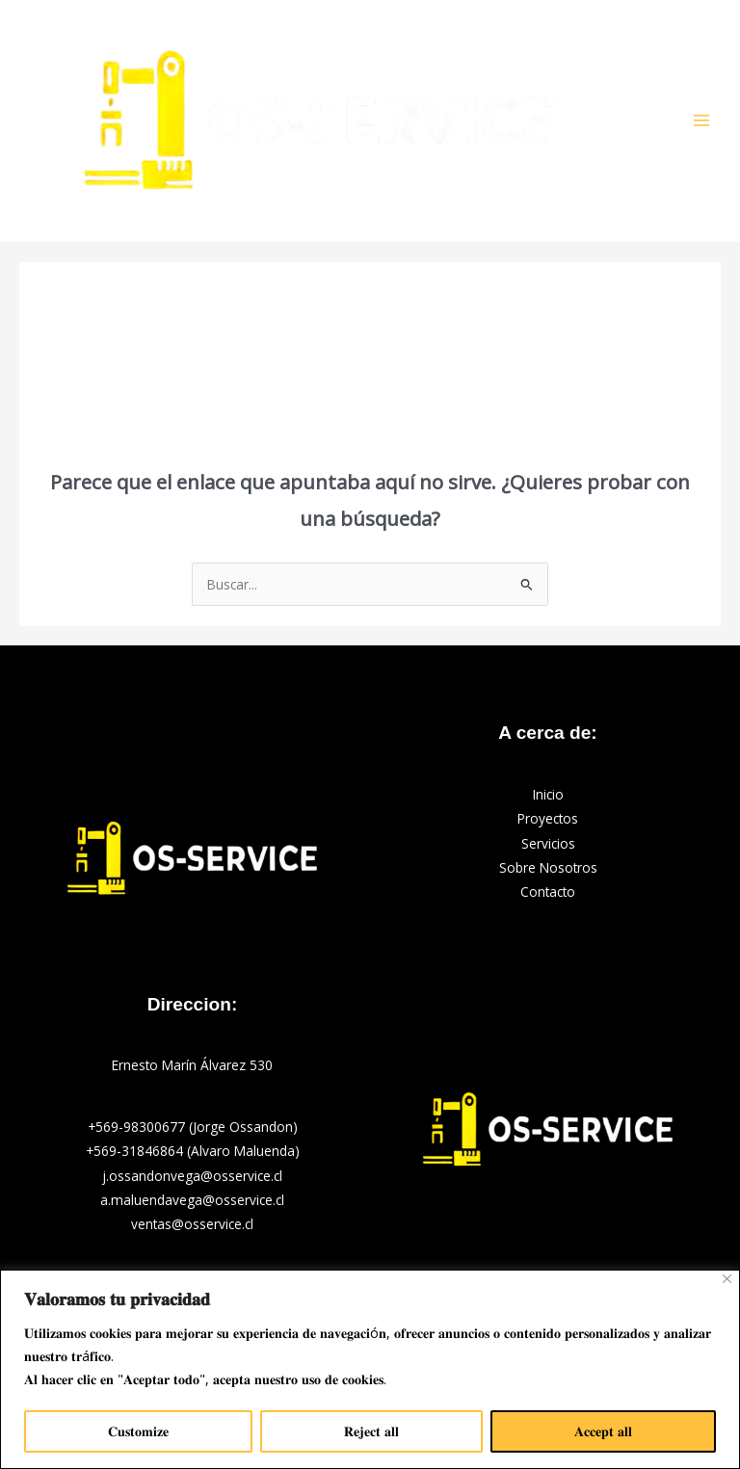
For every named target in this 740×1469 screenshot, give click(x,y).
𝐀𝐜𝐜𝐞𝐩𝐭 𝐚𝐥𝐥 (603, 1431)
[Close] (727, 1278)
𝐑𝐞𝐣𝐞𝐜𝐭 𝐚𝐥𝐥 (371, 1431)
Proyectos (547, 818)
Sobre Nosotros (548, 867)
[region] (370, 1369)
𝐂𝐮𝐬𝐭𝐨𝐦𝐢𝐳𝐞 (138, 1431)
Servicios (548, 843)
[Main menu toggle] (702, 121)
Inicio (548, 794)
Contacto (547, 891)
